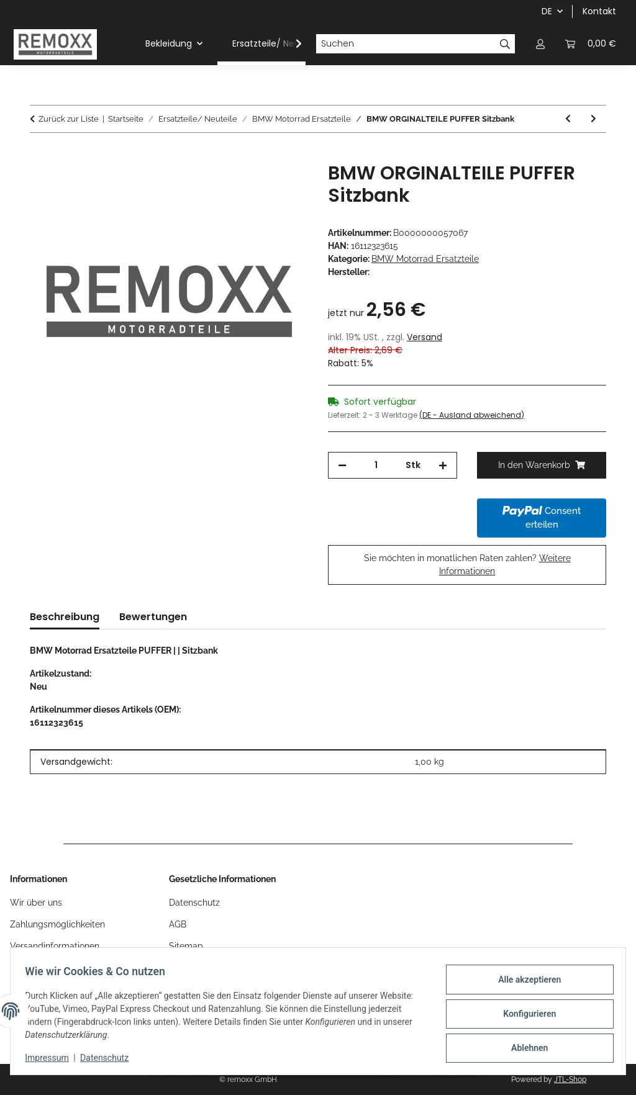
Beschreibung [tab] (64, 617)
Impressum (52, 1058)
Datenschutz (110, 1058)
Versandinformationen (54, 946)
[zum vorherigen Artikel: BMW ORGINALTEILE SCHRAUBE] (568, 119)
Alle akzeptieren (524, 981)
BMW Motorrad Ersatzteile (425, 259)
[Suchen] (406, 44)
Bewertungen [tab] (153, 617)
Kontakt (599, 11)
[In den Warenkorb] (40, 155)
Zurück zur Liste (69, 119)
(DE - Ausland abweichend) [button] (471, 415)
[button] (540, 43)
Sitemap (186, 946)
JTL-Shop (570, 1079)
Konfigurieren (523, 1014)
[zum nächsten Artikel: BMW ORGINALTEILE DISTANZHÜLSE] (593, 119)
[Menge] (376, 465)
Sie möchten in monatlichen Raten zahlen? (467, 564)
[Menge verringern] (342, 465)
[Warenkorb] (590, 43)
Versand (424, 337)
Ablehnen (524, 1046)
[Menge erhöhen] (443, 465)
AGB (177, 924)
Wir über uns (36, 903)
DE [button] (547, 11)
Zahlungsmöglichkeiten (57, 924)
